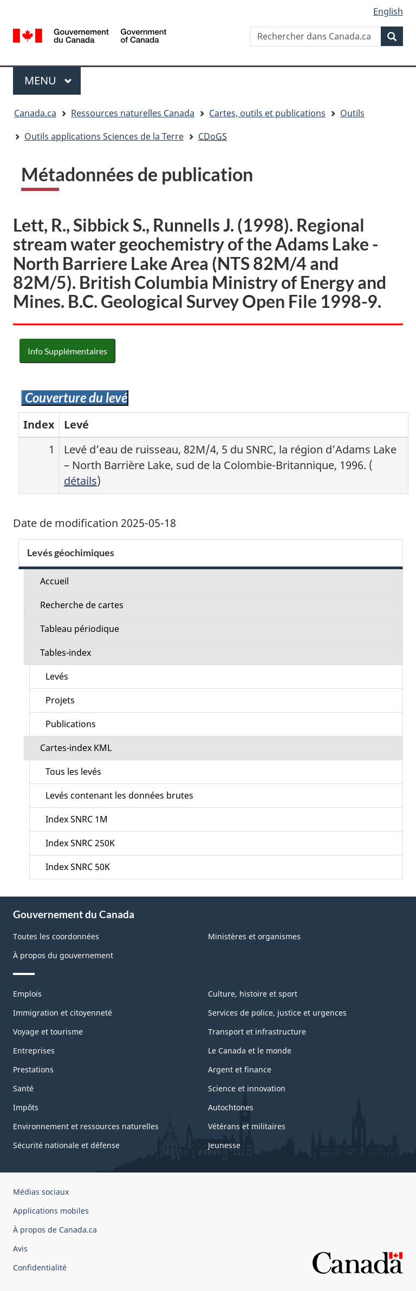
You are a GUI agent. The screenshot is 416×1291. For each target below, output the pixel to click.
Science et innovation (246, 1088)
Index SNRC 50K (78, 867)
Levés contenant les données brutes (119, 795)
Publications (71, 724)
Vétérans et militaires (246, 1126)
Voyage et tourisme (48, 1031)
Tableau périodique (79, 629)
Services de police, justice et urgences (277, 1012)
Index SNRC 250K (80, 843)
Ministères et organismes (254, 936)
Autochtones (230, 1107)
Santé (23, 1088)
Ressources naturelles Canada (132, 113)
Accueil (54, 581)
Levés (57, 676)
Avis (20, 1248)
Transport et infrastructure (257, 1031)
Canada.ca (35, 113)
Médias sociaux (41, 1192)
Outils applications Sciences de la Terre (104, 136)
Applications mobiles (51, 1211)
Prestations (33, 1069)
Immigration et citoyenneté (62, 1012)
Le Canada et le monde (249, 1050)
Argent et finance (239, 1069)
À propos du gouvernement (63, 955)
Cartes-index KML (76, 748)
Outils (352, 113)
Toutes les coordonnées (56, 936)
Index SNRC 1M (77, 819)
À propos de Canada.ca (55, 1229)
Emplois (27, 994)
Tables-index (65, 652)
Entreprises (34, 1050)
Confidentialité (40, 1267)
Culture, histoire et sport (252, 994)
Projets (60, 700)
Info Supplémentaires (67, 351)
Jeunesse (224, 1145)
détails (80, 480)
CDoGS (212, 136)
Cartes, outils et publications (267, 113)
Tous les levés (73, 772)
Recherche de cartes (81, 605)
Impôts (25, 1107)
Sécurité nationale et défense (66, 1145)
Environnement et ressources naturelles (86, 1126)
